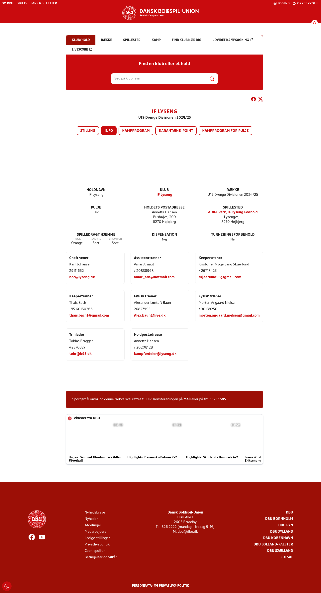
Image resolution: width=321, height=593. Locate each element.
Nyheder (91, 519)
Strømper (115, 239)
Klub (164, 190)
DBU (289, 512)
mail (187, 399)
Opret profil (305, 3)
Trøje (77, 239)
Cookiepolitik (95, 551)
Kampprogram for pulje (225, 131)
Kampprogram (136, 131)
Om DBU (7, 3)
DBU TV (22, 3)
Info (109, 131)
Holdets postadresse (164, 207)
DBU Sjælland (280, 551)
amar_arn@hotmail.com (154, 277)
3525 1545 (217, 399)
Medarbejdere (95, 531)
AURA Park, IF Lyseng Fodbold (233, 212)
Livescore (82, 49)
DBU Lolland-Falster (273, 544)
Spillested (233, 207)
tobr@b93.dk (80, 354)
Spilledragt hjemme (96, 234)
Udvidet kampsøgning (232, 40)
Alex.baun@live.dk (149, 315)
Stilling (87, 131)
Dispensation (164, 234)
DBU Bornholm (279, 519)
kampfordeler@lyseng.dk (155, 354)
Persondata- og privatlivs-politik (160, 585)
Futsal (286, 557)
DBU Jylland (281, 531)
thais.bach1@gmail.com (89, 315)
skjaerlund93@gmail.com (220, 277)
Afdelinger (93, 525)
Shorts (96, 239)
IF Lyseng (164, 195)
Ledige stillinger (97, 538)
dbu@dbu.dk (188, 531)
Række (233, 190)
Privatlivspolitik (97, 544)
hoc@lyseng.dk (82, 277)
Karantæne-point (176, 131)
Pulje (96, 207)
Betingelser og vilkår (101, 557)
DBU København (278, 538)
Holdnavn (96, 190)
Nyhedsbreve (95, 512)
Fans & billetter (44, 3)
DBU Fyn (285, 525)
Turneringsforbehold (233, 234)
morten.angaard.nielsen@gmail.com (229, 315)
